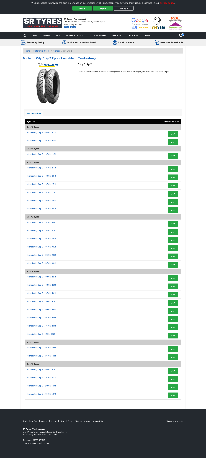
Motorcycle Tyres (74, 35)
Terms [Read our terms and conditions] (70, 421)
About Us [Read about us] (44, 421)
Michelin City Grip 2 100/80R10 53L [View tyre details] (41, 132)
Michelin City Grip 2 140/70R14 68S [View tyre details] (41, 317)
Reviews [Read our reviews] (53, 421)
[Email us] (38, 443)
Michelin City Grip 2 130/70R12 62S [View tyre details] (41, 208)
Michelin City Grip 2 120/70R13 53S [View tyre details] (41, 238)
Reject (103, 8)
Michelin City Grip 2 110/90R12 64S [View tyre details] (41, 176)
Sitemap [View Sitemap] (78, 421)
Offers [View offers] (147, 35)
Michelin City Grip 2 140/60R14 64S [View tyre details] (41, 309)
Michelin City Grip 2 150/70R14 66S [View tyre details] (41, 326)
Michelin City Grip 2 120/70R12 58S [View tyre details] (41, 192)
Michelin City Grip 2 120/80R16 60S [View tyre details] (41, 385)
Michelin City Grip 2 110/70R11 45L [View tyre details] (41, 154)
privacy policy (167, 2)
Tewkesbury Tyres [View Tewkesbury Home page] (30, 421)
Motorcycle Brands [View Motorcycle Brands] (41, 51)
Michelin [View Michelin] (56, 51)
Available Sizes (34, 113)
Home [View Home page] (27, 51)
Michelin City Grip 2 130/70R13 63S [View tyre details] (41, 247)
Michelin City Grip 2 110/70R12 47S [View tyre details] (41, 167)
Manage (124, 8)
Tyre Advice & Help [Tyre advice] (97, 35)
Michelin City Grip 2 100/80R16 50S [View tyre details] (41, 369)
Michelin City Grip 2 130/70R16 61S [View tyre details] (41, 394)
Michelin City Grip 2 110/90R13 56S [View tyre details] (41, 230)
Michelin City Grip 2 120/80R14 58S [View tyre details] (41, 301)
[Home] (25, 35)
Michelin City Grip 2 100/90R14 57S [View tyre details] (41, 276)
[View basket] (180, 35)
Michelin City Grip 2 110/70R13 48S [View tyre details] (41, 222)
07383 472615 (70, 27)
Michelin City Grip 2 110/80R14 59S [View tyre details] (41, 285)
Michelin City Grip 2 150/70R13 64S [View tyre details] (41, 263)
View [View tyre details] (173, 134)
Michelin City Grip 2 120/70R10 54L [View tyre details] (41, 140)
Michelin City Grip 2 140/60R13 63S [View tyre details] (41, 255)
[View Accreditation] (158, 23)
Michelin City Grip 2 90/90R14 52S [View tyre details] (41, 334)
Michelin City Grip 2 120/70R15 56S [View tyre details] (41, 347)
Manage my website (174, 421)
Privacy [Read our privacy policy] (63, 421)
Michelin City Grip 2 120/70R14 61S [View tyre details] (41, 293)
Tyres (34, 35)
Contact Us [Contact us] (132, 35)
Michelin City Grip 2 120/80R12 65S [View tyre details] (41, 200)
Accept (82, 8)
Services (46, 35)
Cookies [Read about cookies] (87, 421)
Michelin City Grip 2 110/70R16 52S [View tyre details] (41, 377)
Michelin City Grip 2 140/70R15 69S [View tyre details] (41, 356)
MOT (58, 35)
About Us (116, 35)
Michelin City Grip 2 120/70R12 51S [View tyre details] (41, 184)
